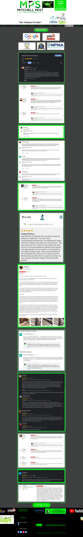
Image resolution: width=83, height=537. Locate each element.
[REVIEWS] (41, 30)
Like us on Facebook (23, 522)
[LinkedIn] (26, 532)
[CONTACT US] (41, 505)
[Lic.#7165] (39, 525)
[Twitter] (21, 532)
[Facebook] (18, 532)
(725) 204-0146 (59, 512)
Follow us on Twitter (23, 528)
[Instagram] (23, 532)
